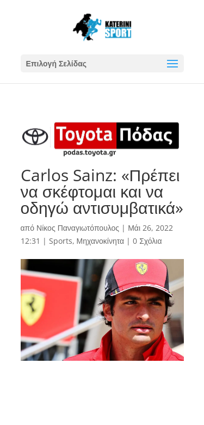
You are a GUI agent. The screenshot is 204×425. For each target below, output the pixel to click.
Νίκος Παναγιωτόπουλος (77, 228)
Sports (60, 241)
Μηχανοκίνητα (101, 241)
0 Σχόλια (147, 241)
